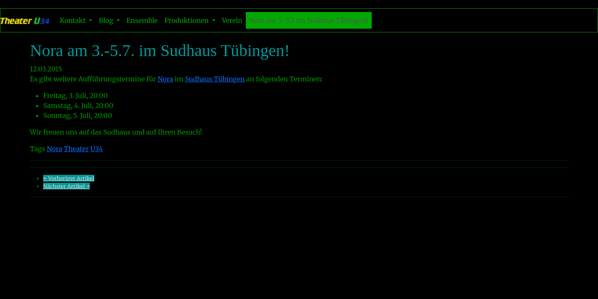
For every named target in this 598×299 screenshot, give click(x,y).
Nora (165, 79)
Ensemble (142, 20)
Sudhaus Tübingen (215, 79)
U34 (96, 149)
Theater (76, 149)
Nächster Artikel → (66, 186)
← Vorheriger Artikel (68, 178)
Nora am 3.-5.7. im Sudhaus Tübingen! (309, 20)
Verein (232, 20)
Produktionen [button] (187, 20)
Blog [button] (107, 20)
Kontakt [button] (73, 20)
